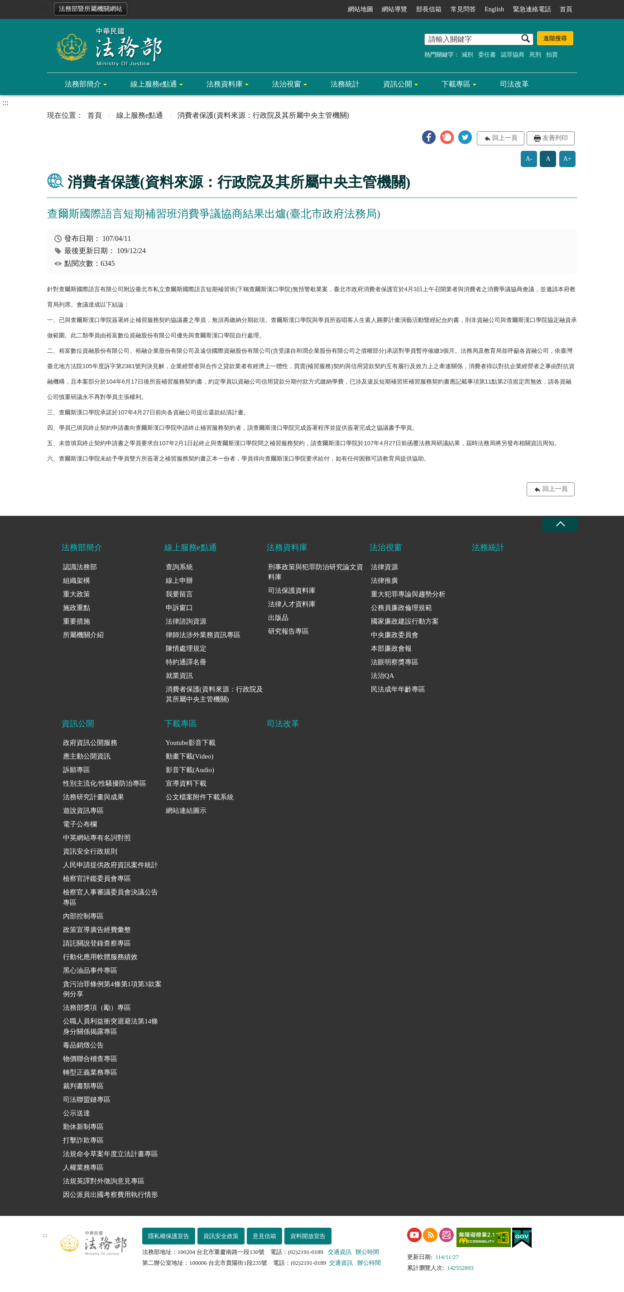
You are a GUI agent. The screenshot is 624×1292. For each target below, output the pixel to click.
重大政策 (76, 594)
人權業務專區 (83, 1167)
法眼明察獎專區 (394, 662)
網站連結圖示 (186, 810)
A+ (567, 158)
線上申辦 (179, 580)
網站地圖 (360, 9)
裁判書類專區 (83, 1086)
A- (529, 158)
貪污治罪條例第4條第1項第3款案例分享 (112, 989)
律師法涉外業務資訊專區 (203, 635)
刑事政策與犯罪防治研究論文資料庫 (315, 572)
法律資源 (384, 567)
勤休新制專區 (83, 1126)
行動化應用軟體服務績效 (100, 957)
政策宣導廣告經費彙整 (97, 929)
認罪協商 (512, 54)
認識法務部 (80, 567)
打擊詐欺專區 (83, 1140)
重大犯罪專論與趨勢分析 (408, 594)
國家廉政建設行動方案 (405, 621)
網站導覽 (394, 9)
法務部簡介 (83, 84)
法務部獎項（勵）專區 (97, 1007)
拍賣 (552, 54)
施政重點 (76, 607)
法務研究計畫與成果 (93, 797)
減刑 (467, 54)
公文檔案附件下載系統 (200, 797)
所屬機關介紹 (83, 635)
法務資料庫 (224, 84)
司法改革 (514, 84)
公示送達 (76, 1113)
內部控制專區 (83, 916)
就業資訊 (179, 675)
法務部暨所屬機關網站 (90, 8)
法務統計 (345, 84)
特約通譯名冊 (186, 662)
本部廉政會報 (391, 648)
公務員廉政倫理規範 (401, 607)
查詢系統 (179, 567)
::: (45, 7)
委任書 (487, 54)
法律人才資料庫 (292, 604)
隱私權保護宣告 (168, 1236)
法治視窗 (286, 84)
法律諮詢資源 (186, 621)
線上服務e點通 (153, 84)
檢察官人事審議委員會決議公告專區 (110, 897)
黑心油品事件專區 (90, 970)
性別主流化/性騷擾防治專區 (104, 783)
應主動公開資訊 (86, 756)
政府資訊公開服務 (90, 742)
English (494, 9)
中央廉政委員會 (394, 635)
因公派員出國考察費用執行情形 (110, 1194)
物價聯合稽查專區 (90, 1058)
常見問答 (463, 9)
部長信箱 (429, 9)
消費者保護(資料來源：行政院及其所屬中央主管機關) (214, 694)
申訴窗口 (179, 607)
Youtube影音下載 (191, 742)
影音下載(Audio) (190, 769)
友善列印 (555, 137)
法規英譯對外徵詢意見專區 (103, 1181)
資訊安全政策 (221, 1236)
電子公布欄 (80, 824)
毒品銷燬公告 (83, 1045)
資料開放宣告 (308, 1236)
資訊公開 (397, 84)
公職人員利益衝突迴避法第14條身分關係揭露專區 (110, 1026)
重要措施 (76, 621)
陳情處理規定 (186, 648)
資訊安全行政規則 (90, 851)
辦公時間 (367, 1252)
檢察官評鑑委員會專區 (97, 878)
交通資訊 (339, 1252)
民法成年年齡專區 (398, 689)
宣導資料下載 (186, 783)
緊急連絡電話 (532, 9)
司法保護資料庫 (292, 590)
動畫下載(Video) (190, 756)
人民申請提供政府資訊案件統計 (110, 865)
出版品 (278, 617)
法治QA (382, 675)
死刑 (535, 54)
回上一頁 (505, 137)
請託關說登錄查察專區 (97, 943)
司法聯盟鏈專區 (86, 1099)
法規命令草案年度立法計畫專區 (110, 1154)
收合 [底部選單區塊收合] (560, 524)
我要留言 (179, 594)
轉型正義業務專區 (90, 1072)
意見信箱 (264, 1236)
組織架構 (76, 580)
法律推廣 (384, 580)
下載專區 (456, 84)
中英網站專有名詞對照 (97, 837)
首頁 (566, 9)
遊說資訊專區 (83, 810)
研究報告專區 (288, 631)
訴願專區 (76, 769)
